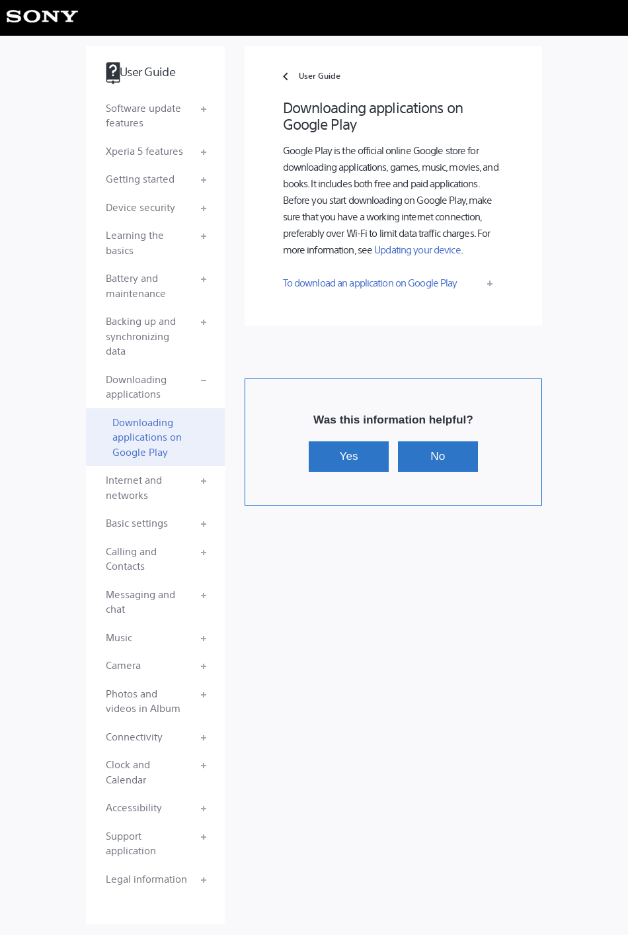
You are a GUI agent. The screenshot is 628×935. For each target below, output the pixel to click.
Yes (349, 456)
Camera (123, 664)
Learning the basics (135, 242)
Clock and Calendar (128, 771)
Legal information (146, 878)
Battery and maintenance (136, 285)
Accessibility (134, 807)
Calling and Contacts (131, 558)
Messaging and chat (140, 601)
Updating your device (417, 249)
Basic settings (137, 522)
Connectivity (134, 736)
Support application (131, 843)
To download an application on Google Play (370, 282)
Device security (140, 206)
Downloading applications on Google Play (147, 437)
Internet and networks (134, 487)
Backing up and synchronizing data (141, 335)
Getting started (140, 178)
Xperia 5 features (144, 150)
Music (119, 637)
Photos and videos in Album (143, 701)
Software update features (143, 115)
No (437, 456)
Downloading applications (136, 386)
